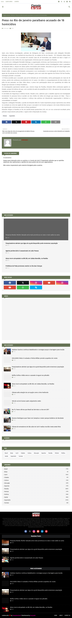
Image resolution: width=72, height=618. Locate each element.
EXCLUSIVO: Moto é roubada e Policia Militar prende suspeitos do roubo (34, 358)
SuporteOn (12, 116)
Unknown (6, 28)
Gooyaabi (33, 615)
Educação (36, 453)
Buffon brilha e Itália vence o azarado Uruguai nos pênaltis (30, 375)
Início (2, 1)
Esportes (43, 453)
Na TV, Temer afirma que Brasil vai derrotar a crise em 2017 (30, 409)
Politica (63, 453)
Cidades (23, 453)
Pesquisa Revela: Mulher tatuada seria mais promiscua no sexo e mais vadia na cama (33, 235)
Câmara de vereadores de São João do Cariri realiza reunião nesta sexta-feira (36, 427)
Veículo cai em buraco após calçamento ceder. (26, 401)
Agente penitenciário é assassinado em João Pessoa (22, 251)
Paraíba (50, 453)
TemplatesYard (17, 615)
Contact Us (67, 615)
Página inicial (6, 15)
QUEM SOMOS (9, 1)
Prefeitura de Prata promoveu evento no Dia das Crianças (24, 266)
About (61, 615)
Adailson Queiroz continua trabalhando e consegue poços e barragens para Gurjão (38, 349)
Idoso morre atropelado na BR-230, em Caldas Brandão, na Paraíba (27, 258)
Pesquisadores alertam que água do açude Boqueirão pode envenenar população (32, 243)
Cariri (17, 453)
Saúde (6, 456)
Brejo (11, 453)
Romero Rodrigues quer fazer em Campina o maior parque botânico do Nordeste (38, 418)
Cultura (29, 453)
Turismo (21, 456)
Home (55, 615)
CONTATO (16, 1)
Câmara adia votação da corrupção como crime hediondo (30, 392)
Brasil (6, 453)
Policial (13, 15)
